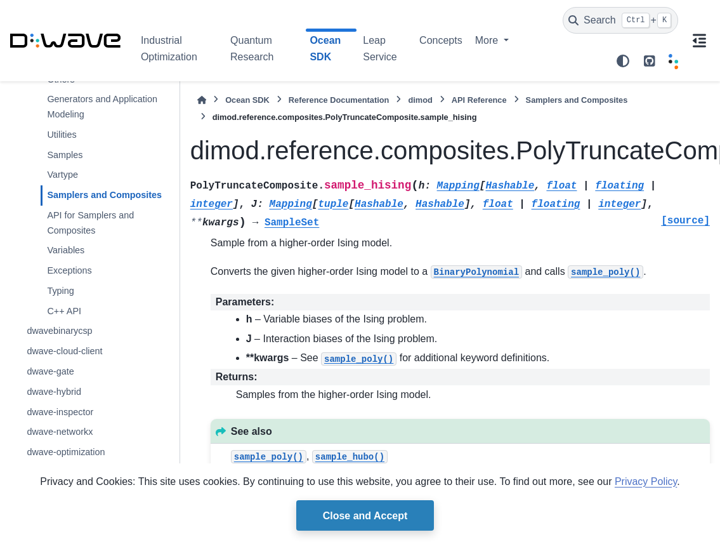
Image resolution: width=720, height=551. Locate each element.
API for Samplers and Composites (90, 223)
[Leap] (673, 61)
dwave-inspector (60, 412)
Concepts (440, 40)
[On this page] (699, 40)
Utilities (61, 134)
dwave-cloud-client (64, 351)
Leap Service (379, 48)
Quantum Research (251, 48)
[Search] (620, 20)
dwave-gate (50, 371)
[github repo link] (649, 61)
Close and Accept (365, 515)
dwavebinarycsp (59, 331)
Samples (64, 155)
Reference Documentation (339, 100)
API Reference (479, 100)
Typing (60, 291)
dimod (420, 100)
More (488, 40)
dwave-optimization (66, 452)
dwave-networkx (60, 432)
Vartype (62, 174)
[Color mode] (623, 61)
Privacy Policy (646, 481)
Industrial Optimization (169, 48)
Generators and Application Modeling (102, 106)
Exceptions (69, 270)
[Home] (201, 100)
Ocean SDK (247, 100)
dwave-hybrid (54, 392)
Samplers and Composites (104, 195)
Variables (65, 250)
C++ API (64, 311)
